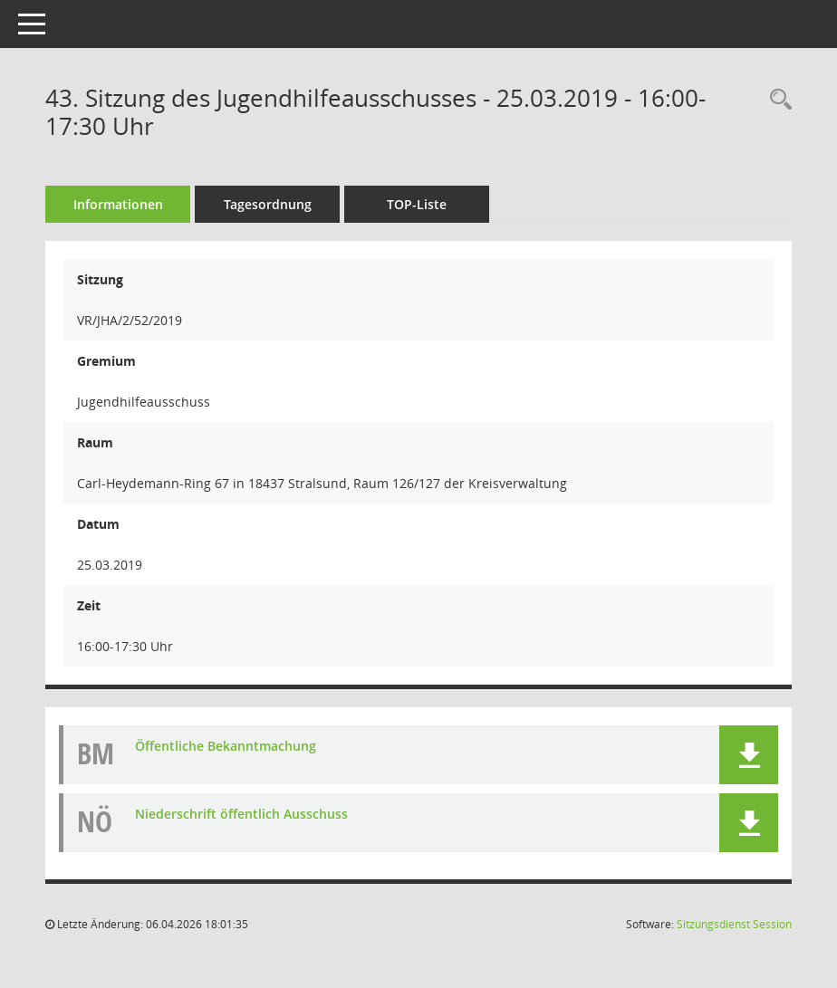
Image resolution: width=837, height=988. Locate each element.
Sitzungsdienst (734, 924)
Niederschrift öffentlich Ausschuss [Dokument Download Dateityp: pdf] (241, 813)
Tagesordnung (268, 204)
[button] (748, 754)
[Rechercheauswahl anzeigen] (776, 100)
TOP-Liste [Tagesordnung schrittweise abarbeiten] (417, 204)
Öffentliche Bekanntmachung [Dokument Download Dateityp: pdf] (225, 745)
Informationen (118, 204)
